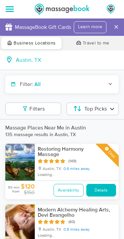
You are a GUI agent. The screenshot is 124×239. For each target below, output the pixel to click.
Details (101, 190)
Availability (68, 190)
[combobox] (67, 60)
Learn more (90, 27)
